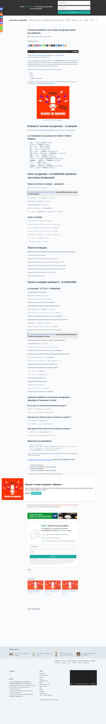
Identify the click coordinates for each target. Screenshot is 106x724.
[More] (66, 44)
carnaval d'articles (44, 679)
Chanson (42, 681)
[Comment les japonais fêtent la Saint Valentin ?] (78, 658)
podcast (49, 36)
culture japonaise (44, 685)
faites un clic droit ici (54, 453)
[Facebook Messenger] (56, 44)
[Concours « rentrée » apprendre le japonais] (11, 658)
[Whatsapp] (43, 44)
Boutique (86, 20)
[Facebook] (29, 44)
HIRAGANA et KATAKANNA (47, 130)
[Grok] (54, 44)
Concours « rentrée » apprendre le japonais (22, 658)
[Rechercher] (96, 20)
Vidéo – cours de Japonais (46, 699)
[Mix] (1, 25)
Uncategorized (43, 697)
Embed (62, 55)
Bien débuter (42, 677)
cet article (68, 130)
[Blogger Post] (61, 44)
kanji (41, 692)
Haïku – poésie (43, 690)
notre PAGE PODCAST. (49, 83)
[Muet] (73, 51)
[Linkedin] (36, 44)
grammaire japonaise (45, 688)
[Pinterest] (38, 44)
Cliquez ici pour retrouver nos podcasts (45, 459)
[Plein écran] (95, 688)
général (41, 686)
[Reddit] (33, 44)
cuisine (41, 683)
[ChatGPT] (47, 44)
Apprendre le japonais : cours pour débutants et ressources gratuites (46, 20)
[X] (31, 44)
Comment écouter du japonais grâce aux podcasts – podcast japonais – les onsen (69, 596)
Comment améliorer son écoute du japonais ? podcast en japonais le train (52, 596)
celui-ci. (73, 130)
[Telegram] (63, 44)
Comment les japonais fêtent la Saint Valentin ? (89, 658)
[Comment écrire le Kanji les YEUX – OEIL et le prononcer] (56, 658)
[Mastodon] (40, 44)
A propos (92, 20)
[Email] (45, 44)
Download (44, 55)
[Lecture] (29, 51)
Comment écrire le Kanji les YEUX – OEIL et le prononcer (66, 658)
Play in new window (37, 55)
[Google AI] (52, 44)
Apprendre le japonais (18, 20)
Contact (80, 666)
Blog (81, 20)
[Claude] (49, 44)
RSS (48, 57)
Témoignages (75, 20)
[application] (53, 51)
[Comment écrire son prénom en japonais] (34, 658)
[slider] (51, 51)
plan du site (86, 666)
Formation (67, 20)
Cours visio (57, 666)
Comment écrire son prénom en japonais (44, 658)
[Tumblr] (59, 44)
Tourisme (42, 695)
